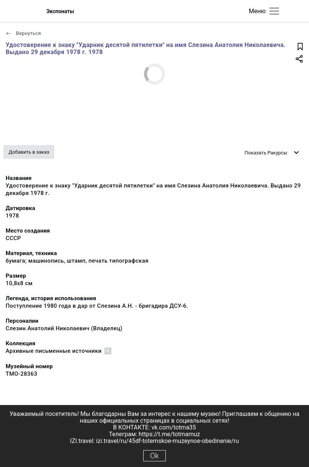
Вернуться (23, 33)
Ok (154, 455)
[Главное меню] (274, 11)
